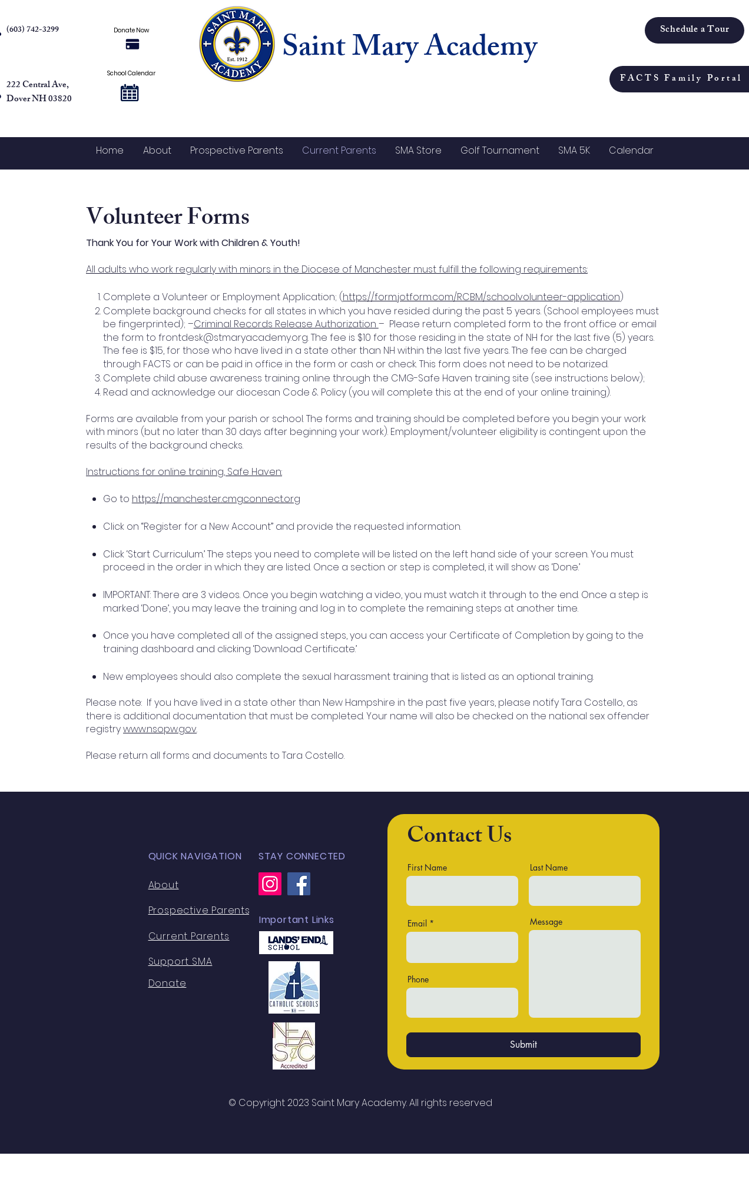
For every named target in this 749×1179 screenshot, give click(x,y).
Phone (418, 979)
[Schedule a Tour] (694, 30)
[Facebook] (298, 883)
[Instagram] (269, 883)
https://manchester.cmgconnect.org (216, 499)
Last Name (549, 868)
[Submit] (523, 1044)
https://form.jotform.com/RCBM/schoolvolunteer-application (481, 297)
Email (417, 923)
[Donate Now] (132, 44)
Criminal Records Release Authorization (286, 324)
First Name (427, 868)
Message (546, 922)
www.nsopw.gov (160, 729)
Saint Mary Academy (409, 50)
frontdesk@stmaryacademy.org (233, 337)
